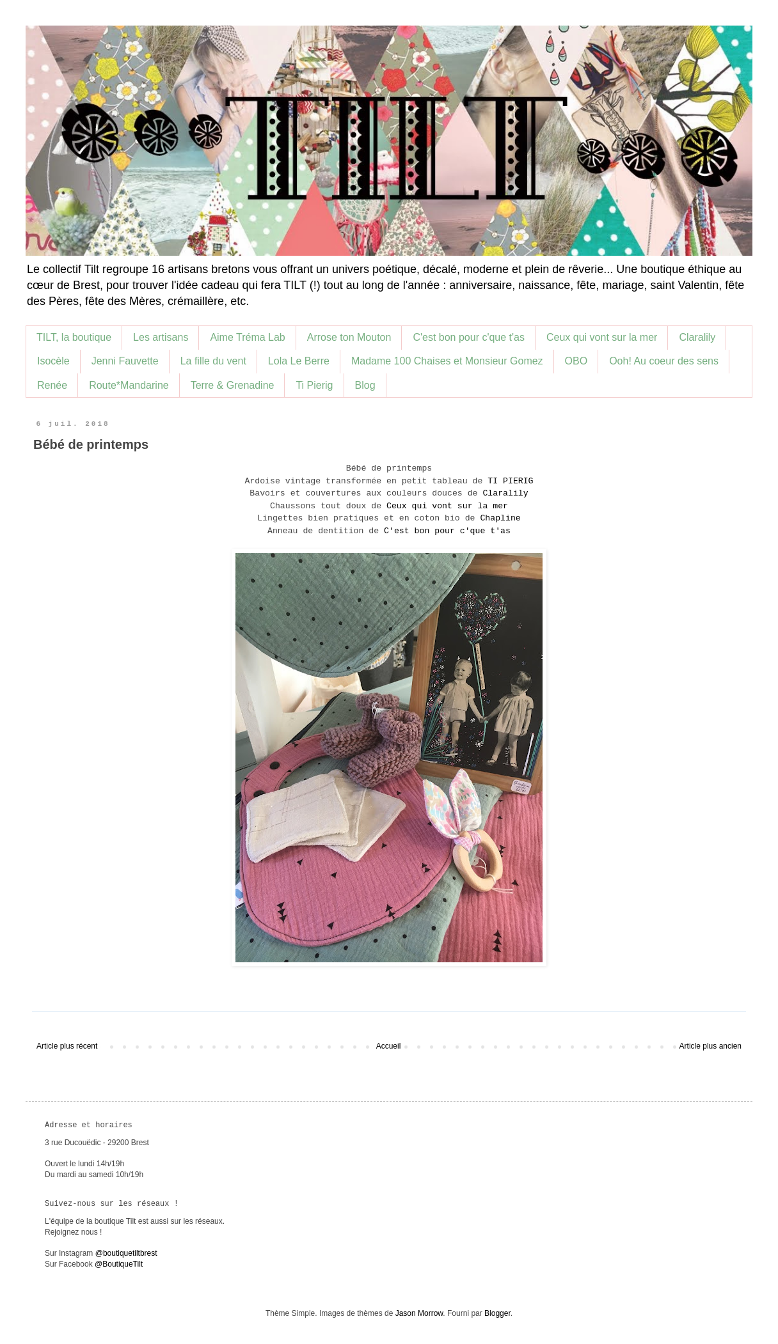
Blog (365, 385)
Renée (52, 385)
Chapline (500, 518)
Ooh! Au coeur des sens (663, 361)
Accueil (388, 1046)
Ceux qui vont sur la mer (601, 337)
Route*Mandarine (129, 385)
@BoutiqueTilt (119, 1264)
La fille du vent (213, 361)
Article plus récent (66, 1046)
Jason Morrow (419, 1313)
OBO (576, 361)
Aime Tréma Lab (247, 337)
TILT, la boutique (73, 337)
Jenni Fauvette (125, 361)
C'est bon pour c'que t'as (469, 337)
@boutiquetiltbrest (126, 1253)
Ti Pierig (314, 385)
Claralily (697, 337)
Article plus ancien (710, 1046)
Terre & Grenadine (232, 385)
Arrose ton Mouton (349, 337)
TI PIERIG (510, 481)
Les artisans (160, 337)
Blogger (497, 1313)
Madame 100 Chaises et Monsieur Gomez (447, 361)
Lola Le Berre (298, 361)
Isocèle (53, 361)
